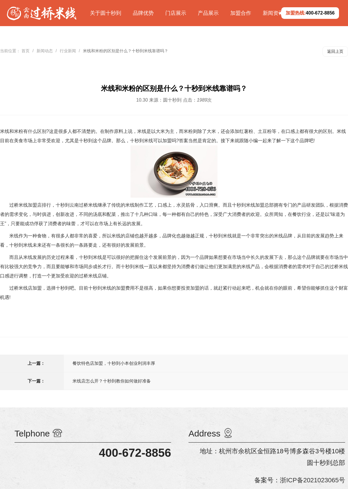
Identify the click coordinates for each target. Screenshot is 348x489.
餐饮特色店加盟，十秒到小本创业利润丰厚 (113, 363)
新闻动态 (45, 50)
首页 (25, 50)
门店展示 (175, 13)
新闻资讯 (273, 13)
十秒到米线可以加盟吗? (154, 140)
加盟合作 (240, 13)
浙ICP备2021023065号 (312, 480)
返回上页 (335, 51)
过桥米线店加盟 (25, 288)
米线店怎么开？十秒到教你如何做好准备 (111, 380)
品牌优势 (143, 13)
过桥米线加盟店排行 (30, 205)
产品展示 (208, 13)
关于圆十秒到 (105, 13)
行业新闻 (68, 50)
